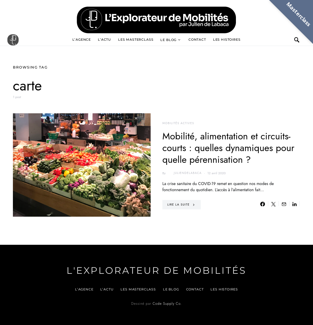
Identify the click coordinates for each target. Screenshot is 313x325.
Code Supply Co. (167, 303)
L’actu (104, 39)
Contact (197, 39)
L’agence (81, 39)
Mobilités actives (178, 123)
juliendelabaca (184, 173)
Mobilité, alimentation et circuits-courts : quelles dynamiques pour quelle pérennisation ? (228, 147)
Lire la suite (178, 204)
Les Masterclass (135, 39)
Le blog (168, 40)
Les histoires (227, 39)
